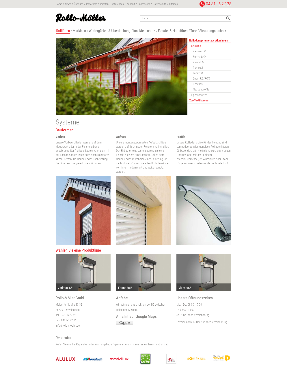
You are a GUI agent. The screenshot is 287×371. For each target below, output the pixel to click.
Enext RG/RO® (201, 78)
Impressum (144, 4)
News (68, 4)
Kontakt (131, 4)
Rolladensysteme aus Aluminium (208, 40)
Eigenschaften (199, 95)
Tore (193, 31)
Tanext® (198, 73)
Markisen (79, 31)
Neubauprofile (201, 89)
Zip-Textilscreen (198, 100)
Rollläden (63, 31)
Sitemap (173, 4)
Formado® (199, 56)
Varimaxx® (199, 51)
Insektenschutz (144, 31)
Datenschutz (159, 4)
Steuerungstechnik (212, 31)
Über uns (78, 4)
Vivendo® (198, 62)
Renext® (198, 84)
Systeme (196, 46)
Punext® (198, 67)
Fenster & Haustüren (173, 31)
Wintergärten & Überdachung (110, 31)
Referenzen (117, 4)
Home (59, 4)
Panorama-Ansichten (97, 4)
